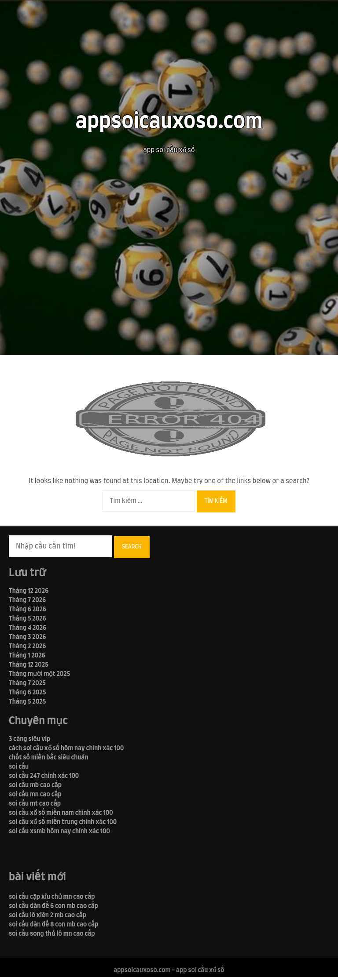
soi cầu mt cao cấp (35, 804)
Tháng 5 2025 (27, 702)
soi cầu (19, 767)
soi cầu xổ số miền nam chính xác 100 (61, 813)
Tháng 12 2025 (28, 665)
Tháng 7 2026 (27, 600)
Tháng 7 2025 (27, 683)
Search (132, 546)
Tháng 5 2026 (27, 619)
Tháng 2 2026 (27, 646)
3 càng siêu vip (29, 739)
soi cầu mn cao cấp (35, 795)
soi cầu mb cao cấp (35, 785)
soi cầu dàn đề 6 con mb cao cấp (53, 906)
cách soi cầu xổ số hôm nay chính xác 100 (66, 748)
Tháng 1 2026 (27, 656)
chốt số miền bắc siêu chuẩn (48, 758)
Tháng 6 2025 (27, 693)
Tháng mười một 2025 (39, 674)
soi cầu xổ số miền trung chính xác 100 (63, 822)
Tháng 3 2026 (27, 637)
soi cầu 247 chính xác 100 (44, 776)
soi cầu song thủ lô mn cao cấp (52, 934)
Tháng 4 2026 (27, 628)
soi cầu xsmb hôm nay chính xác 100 (59, 831)
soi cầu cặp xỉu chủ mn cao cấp (52, 897)
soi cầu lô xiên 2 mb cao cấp (47, 915)
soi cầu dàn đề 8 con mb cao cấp (53, 925)
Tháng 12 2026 (28, 591)
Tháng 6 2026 (27, 610)
